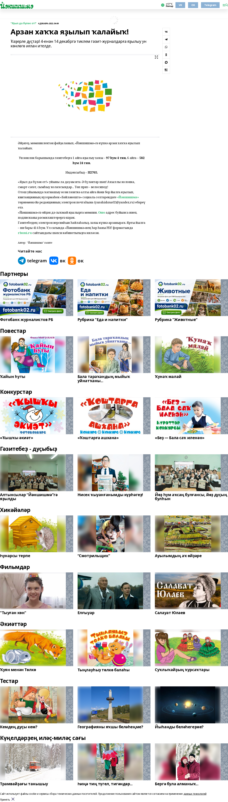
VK (180, 5)
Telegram (210, 5)
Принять (5, 799)
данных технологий (194, 793)
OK (193, 5)
